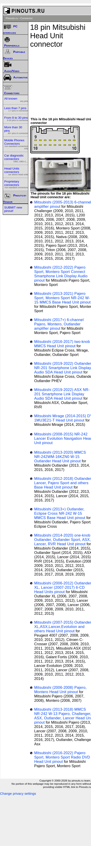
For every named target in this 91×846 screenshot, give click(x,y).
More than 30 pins (16, 130)
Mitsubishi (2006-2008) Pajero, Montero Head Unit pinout (60, 689)
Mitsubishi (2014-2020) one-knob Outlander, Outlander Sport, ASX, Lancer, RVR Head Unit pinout (62, 539)
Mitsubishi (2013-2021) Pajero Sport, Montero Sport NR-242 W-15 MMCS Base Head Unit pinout (62, 297)
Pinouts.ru (12, 18)
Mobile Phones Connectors (16, 144)
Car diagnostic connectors (16, 158)
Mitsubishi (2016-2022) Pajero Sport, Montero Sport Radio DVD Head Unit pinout (62, 757)
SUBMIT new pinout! (13, 209)
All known (16, 99)
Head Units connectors (16, 171)
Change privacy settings (18, 793)
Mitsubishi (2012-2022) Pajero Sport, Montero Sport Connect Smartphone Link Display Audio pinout (61, 273)
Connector (26, 18)
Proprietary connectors (16, 184)
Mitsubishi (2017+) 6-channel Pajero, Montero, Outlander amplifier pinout (59, 324)
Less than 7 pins (16, 109)
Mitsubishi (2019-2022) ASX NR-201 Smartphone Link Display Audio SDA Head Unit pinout (62, 394)
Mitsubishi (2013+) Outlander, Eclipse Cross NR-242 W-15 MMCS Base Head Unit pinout (59, 513)
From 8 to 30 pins (16, 118)
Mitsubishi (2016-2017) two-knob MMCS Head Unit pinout (62, 343)
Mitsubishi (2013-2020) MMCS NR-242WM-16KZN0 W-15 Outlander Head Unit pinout (60, 456)
